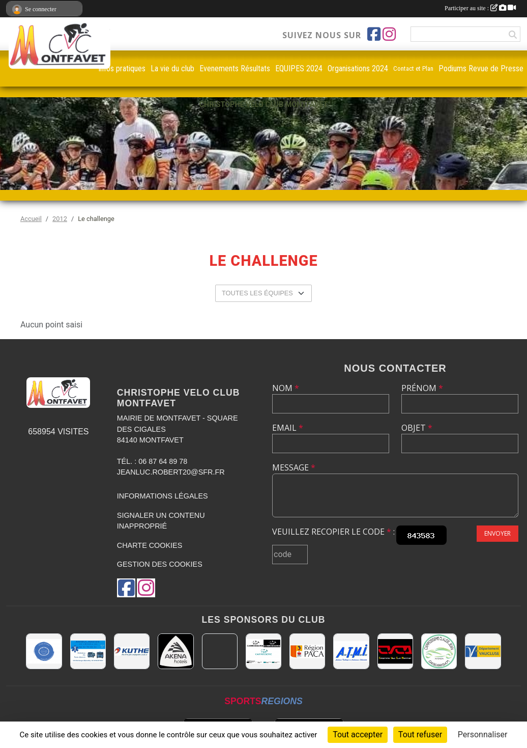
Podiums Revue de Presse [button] (480, 68)
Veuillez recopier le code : (333, 531)
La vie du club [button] (172, 68)
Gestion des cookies (159, 564)
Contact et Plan (413, 68)
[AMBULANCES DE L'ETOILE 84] (88, 651)
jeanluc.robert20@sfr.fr (171, 472)
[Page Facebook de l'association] (373, 34)
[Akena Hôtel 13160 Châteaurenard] (175, 651)
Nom (285, 388)
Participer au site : (480, 8)
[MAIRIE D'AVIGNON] (220, 651)
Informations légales (162, 496)
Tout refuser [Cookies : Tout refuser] (420, 734)
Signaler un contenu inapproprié (161, 521)
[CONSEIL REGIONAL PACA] (307, 651)
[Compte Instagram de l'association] (389, 34)
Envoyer (497, 533)
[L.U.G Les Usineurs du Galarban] (44, 651)
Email (287, 427)
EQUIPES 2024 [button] (299, 68)
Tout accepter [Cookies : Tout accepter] (358, 734)
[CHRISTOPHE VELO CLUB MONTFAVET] (395, 651)
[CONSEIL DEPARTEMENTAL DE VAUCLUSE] (483, 651)
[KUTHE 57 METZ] (132, 651)
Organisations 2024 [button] (358, 68)
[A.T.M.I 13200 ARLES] (351, 651)
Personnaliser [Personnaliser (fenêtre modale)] (483, 734)
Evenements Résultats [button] (234, 68)
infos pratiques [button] (122, 68)
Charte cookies (149, 545)
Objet (416, 427)
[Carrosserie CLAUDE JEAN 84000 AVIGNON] (439, 651)
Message (293, 467)
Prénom (422, 388)
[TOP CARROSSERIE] (263, 651)
